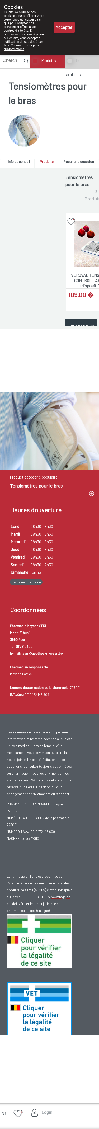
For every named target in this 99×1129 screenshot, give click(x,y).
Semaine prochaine (26, 726)
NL (4, 1113)
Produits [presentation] (47, 161)
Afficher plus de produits (81, 329)
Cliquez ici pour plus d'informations (21, 47)
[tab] (21, 163)
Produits (48, 60)
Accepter (64, 27)
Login (46, 1112)
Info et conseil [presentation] (19, 161)
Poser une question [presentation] (78, 161)
